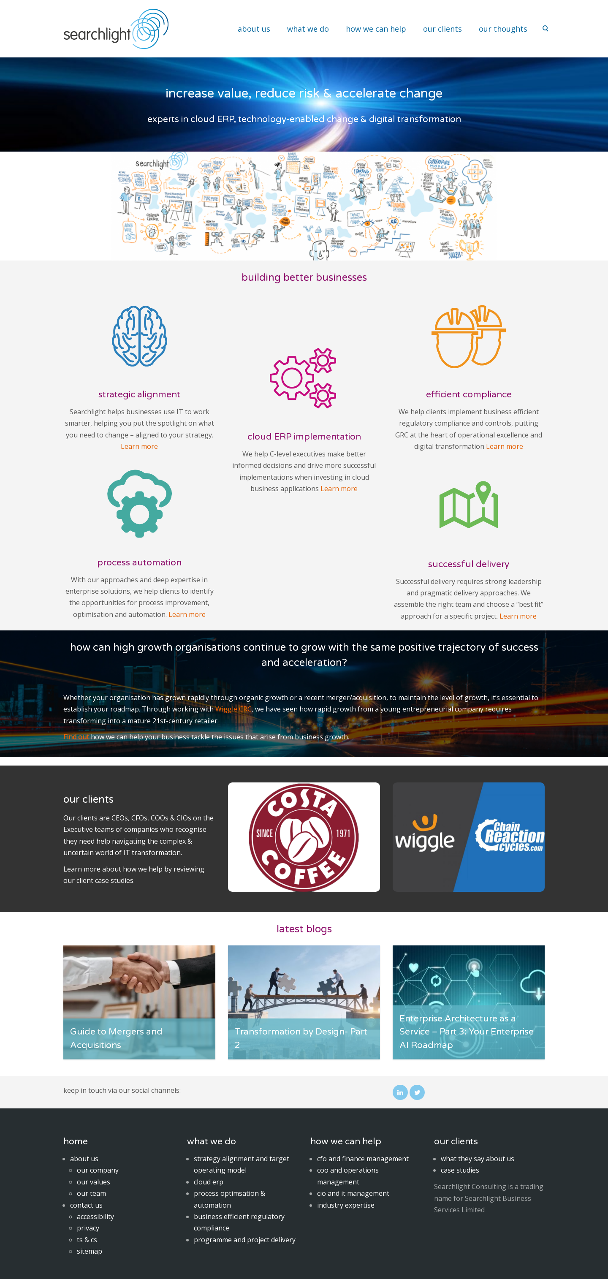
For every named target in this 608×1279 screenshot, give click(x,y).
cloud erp (208, 1182)
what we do (308, 29)
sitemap (89, 1251)
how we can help (376, 29)
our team (91, 1193)
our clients (442, 29)
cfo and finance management (363, 1158)
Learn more (139, 446)
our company (98, 1170)
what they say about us (477, 1158)
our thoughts (503, 29)
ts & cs (87, 1239)
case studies (114, 880)
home (75, 1141)
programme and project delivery (245, 1239)
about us (254, 29)
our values (93, 1182)
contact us (86, 1205)
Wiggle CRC (233, 709)
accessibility (95, 1216)
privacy (88, 1228)
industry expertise (346, 1205)
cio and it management (353, 1193)
